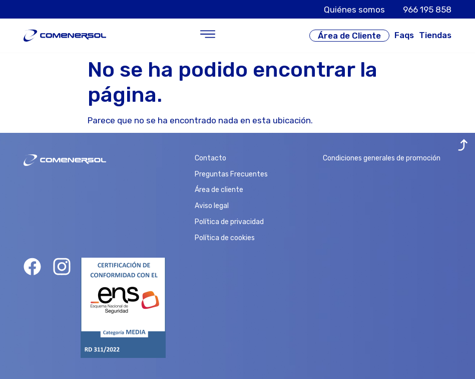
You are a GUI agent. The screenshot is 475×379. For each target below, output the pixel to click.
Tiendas (435, 35)
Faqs (404, 35)
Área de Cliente (349, 36)
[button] (208, 35)
